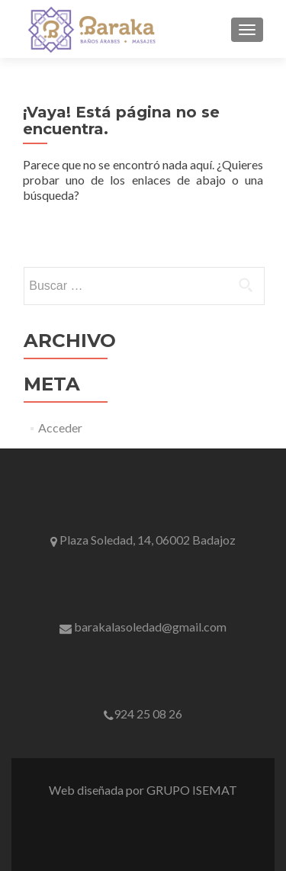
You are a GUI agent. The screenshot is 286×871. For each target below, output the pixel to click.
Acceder (60, 427)
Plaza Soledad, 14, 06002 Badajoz (143, 539)
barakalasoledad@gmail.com (143, 626)
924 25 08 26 (143, 713)
